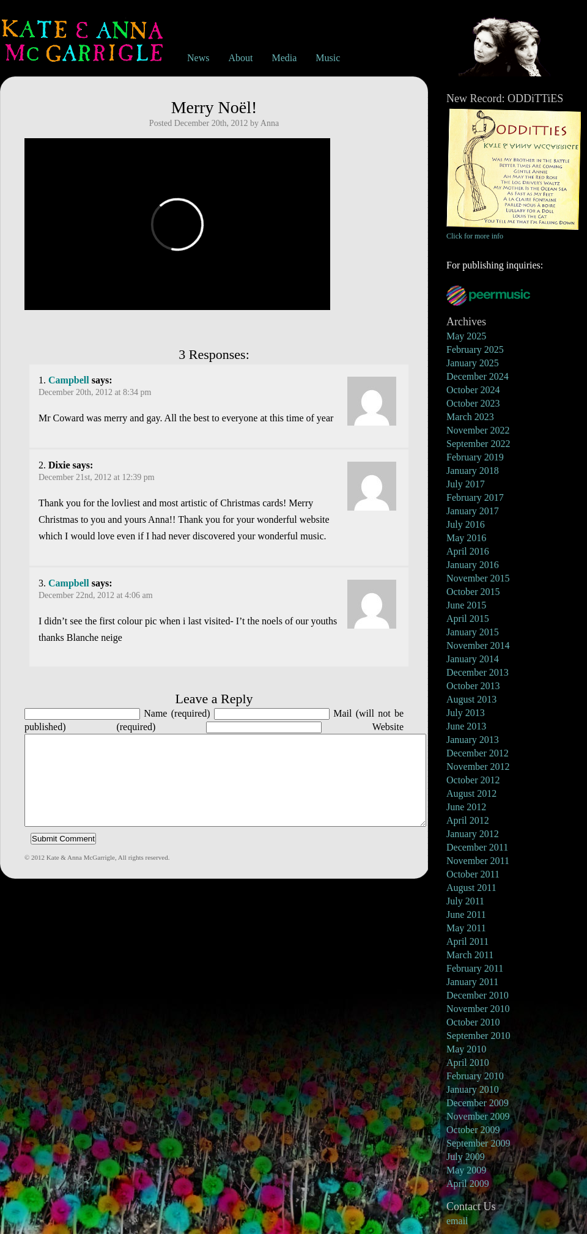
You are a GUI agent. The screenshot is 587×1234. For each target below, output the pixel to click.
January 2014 (472, 659)
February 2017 (475, 497)
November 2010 (478, 1008)
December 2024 (477, 376)
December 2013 (477, 672)
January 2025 (472, 363)
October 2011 (473, 874)
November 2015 (478, 578)
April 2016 (467, 551)
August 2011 (471, 887)
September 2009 (478, 1143)
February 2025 (475, 349)
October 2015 (473, 591)
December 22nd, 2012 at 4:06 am (96, 595)
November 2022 (478, 430)
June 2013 (466, 726)
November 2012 (478, 766)
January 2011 (472, 982)
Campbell (68, 380)
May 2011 (466, 928)
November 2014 (478, 645)
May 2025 (466, 336)
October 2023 (473, 403)
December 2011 (477, 847)
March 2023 (470, 417)
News (198, 58)
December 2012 (477, 753)
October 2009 (473, 1130)
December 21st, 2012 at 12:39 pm (97, 477)
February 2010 (475, 1076)
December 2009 (477, 1103)
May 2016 (466, 538)
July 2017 (465, 484)
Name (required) (177, 713)
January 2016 (472, 565)
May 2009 (466, 1170)
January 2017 (472, 511)
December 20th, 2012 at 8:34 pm (95, 392)
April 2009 (467, 1183)
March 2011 (469, 955)
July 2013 (465, 713)
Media (284, 58)
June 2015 (466, 605)
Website (388, 727)
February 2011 (474, 968)
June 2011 (466, 914)
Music (328, 58)
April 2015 (467, 618)
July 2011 (465, 901)
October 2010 (473, 1022)
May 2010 (466, 1049)
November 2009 (478, 1116)
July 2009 (465, 1156)
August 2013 (471, 699)
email (457, 1221)
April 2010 (467, 1062)
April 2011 (467, 941)
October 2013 (473, 686)
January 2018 (472, 470)
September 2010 (478, 1035)
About (240, 58)
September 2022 (478, 443)
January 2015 (472, 632)
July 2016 (465, 524)
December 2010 (477, 995)
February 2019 (475, 457)
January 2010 (472, 1089)
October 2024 (473, 390)
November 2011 (477, 860)
